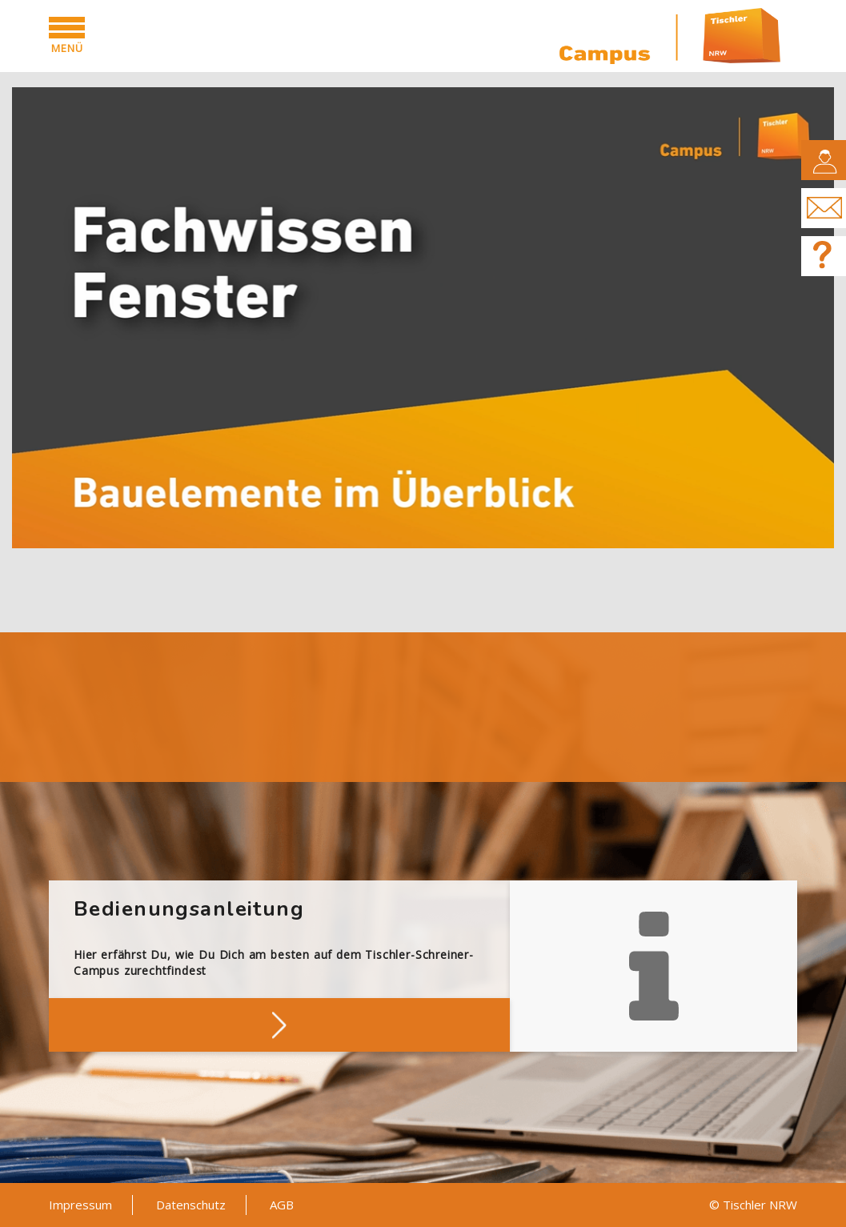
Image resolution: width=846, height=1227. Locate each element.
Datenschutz (191, 1205)
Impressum (80, 1205)
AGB (282, 1205)
